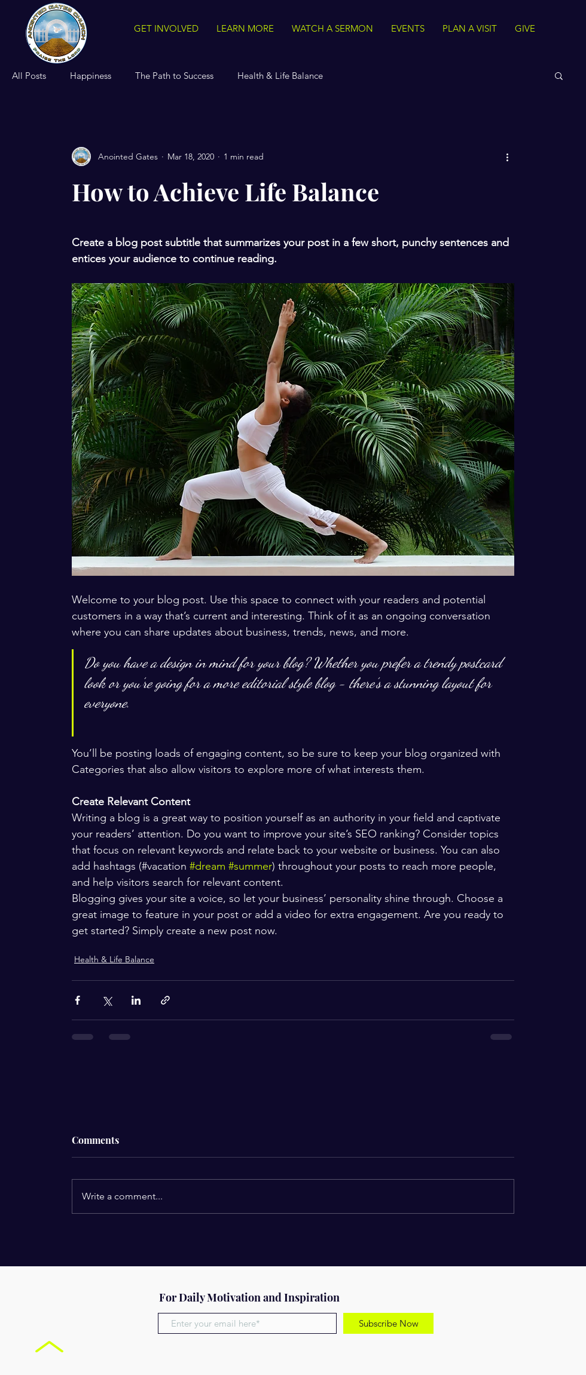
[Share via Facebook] (77, 1000)
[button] (558, 75)
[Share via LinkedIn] (136, 1000)
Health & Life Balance (280, 75)
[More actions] (507, 156)
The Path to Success (174, 75)
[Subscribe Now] (388, 1323)
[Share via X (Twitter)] (106, 1000)
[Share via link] (165, 1000)
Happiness (90, 75)
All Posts (29, 75)
